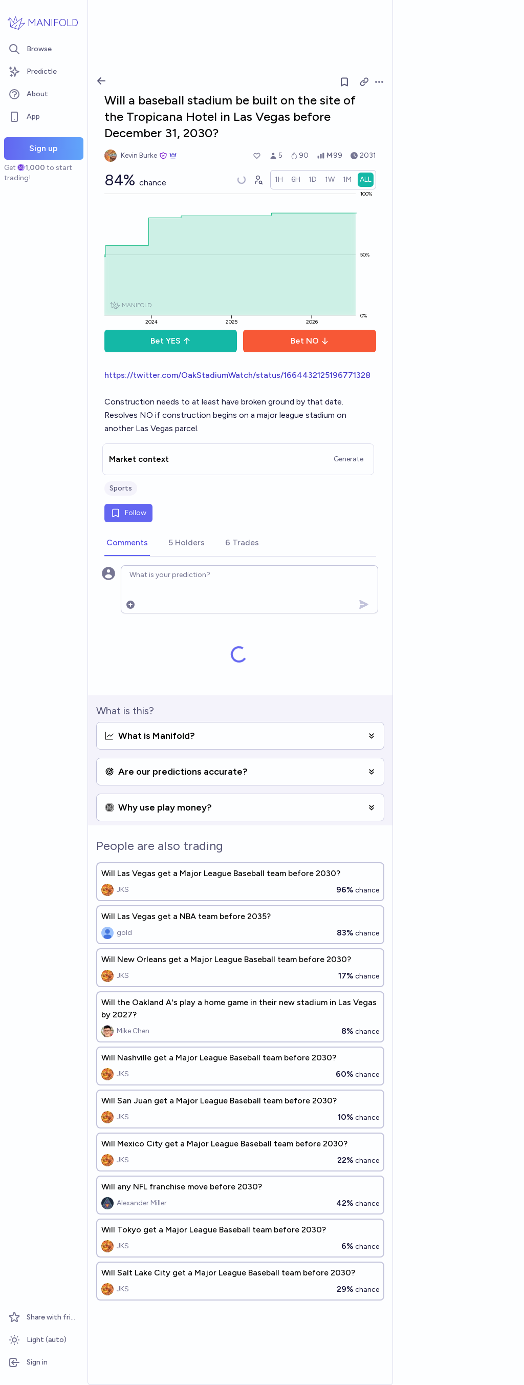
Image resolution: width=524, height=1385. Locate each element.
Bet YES (170, 341)
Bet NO (310, 341)
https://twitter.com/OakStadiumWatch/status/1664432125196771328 (237, 375)
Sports (121, 488)
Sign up (43, 148)
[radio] (279, 180)
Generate (348, 459)
